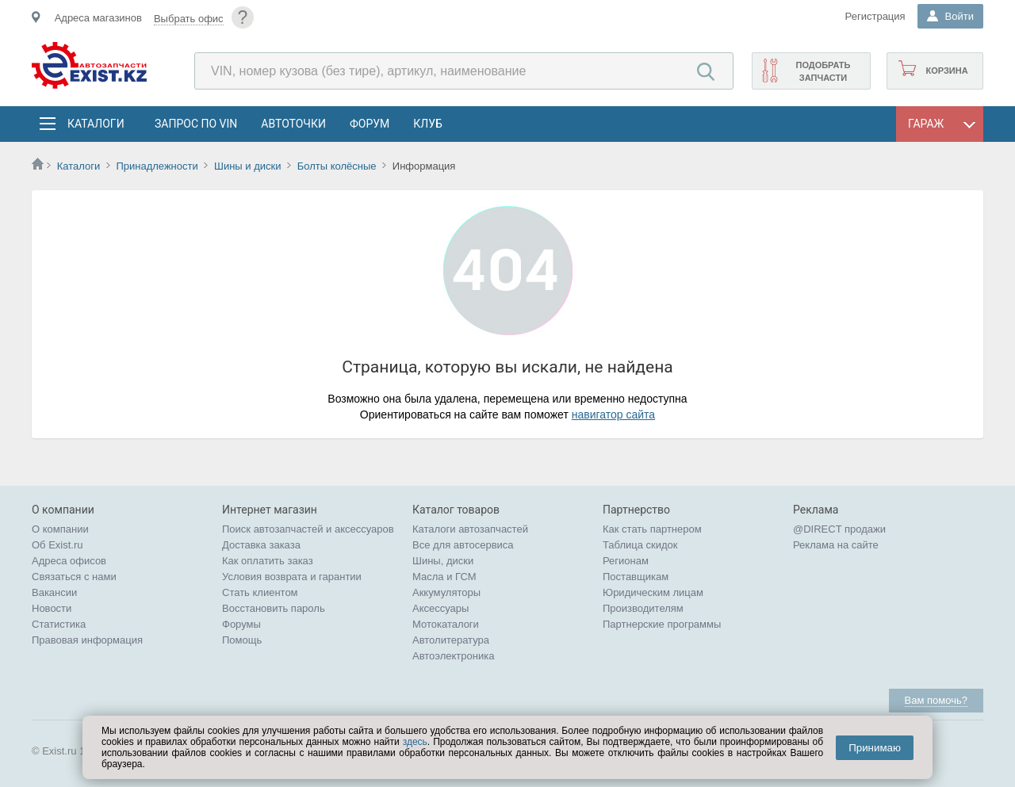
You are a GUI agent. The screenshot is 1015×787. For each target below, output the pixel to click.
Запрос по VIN (196, 123)
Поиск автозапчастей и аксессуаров (308, 529)
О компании (60, 529)
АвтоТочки (293, 123)
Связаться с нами (74, 577)
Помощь (242, 640)
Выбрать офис (189, 19)
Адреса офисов (69, 561)
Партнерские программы (662, 624)
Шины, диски (442, 561)
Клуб (427, 123)
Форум (369, 123)
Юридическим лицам (653, 592)
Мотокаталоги (445, 624)
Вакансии (54, 592)
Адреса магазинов (98, 18)
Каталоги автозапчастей (470, 529)
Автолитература (450, 640)
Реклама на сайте (836, 545)
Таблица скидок (640, 545)
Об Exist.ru (57, 545)
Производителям (643, 608)
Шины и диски (247, 166)
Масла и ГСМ (444, 577)
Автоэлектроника (453, 656)
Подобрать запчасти (822, 71)
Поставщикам (635, 577)
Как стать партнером (652, 529)
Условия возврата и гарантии (292, 577)
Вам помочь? (936, 700)
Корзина (946, 70)
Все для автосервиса (463, 545)
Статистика (59, 624)
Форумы (241, 624)
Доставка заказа (261, 545)
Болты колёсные (337, 166)
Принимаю (874, 748)
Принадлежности (156, 166)
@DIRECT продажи (839, 529)
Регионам (626, 561)
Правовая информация (87, 640)
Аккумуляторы (446, 592)
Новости (51, 608)
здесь (415, 741)
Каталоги (95, 123)
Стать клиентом (260, 592)
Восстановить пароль (273, 608)
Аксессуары (440, 608)
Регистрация (875, 16)
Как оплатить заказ (267, 561)
